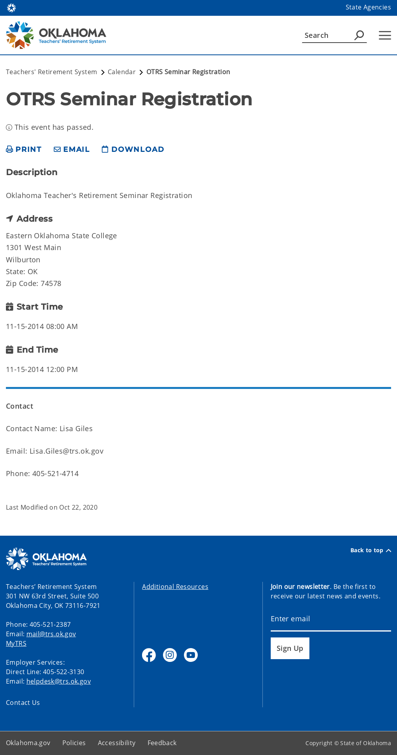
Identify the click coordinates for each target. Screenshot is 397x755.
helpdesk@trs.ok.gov (58, 681)
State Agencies (368, 7)
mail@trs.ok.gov (51, 634)
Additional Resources (175, 586)
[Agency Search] (359, 35)
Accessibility (117, 742)
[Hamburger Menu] (385, 35)
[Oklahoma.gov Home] (11, 7)
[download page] (133, 149)
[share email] (72, 149)
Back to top (370, 550)
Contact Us (23, 702)
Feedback (162, 742)
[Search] (334, 35)
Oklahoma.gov (28, 742)
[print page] (24, 149)
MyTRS (16, 643)
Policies (74, 742)
